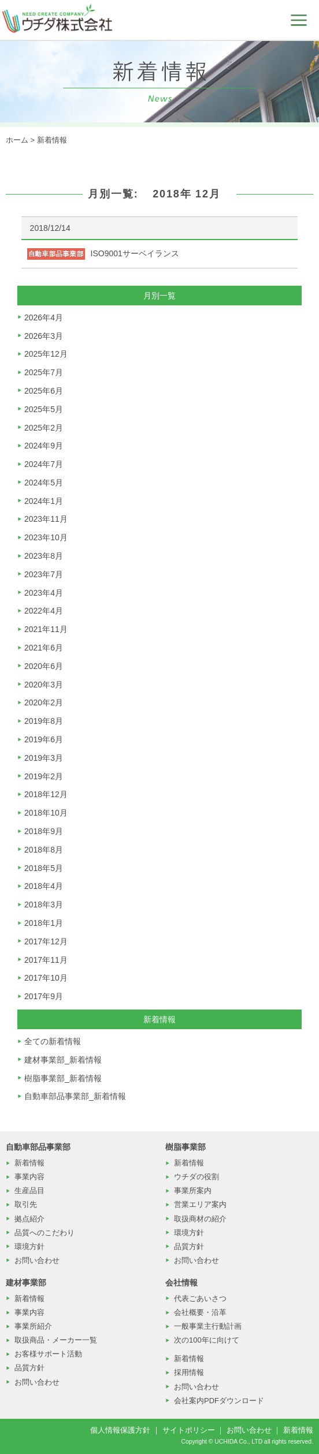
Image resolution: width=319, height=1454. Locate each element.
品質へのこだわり (44, 1232)
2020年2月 (43, 702)
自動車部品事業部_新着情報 (75, 1096)
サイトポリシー (188, 1430)
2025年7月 (43, 372)
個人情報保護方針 (120, 1430)
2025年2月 (43, 427)
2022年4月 (43, 610)
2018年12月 (46, 794)
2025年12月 (46, 353)
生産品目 (29, 1190)
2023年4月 (43, 592)
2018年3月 (43, 904)
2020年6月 (43, 666)
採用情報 (189, 1372)
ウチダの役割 (196, 1176)
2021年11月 (46, 629)
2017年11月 (46, 960)
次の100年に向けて (206, 1340)
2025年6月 (43, 390)
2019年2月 (43, 776)
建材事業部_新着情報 (63, 1059)
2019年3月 (43, 757)
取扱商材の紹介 (200, 1218)
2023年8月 (43, 555)
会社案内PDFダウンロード (219, 1400)
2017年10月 (46, 977)
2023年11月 (46, 519)
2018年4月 (43, 886)
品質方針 (189, 1246)
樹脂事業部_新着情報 (63, 1078)
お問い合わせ (37, 1260)
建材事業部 (26, 1283)
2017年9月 (43, 996)
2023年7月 (43, 574)
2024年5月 (43, 482)
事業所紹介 (33, 1326)
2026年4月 (43, 317)
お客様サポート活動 (48, 1354)
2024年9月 (43, 445)
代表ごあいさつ (200, 1298)
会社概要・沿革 (200, 1312)
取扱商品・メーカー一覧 (55, 1340)
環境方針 (29, 1246)
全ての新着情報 (52, 1041)
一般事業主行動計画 (208, 1326)
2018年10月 (46, 812)
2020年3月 (43, 684)
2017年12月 (46, 941)
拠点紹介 (29, 1218)
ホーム (17, 140)
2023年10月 (46, 537)
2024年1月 (43, 501)
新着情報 (52, 140)
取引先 (25, 1204)
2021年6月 (43, 647)
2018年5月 (43, 868)
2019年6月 (43, 739)
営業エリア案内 (200, 1204)
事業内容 (29, 1176)
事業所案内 (193, 1190)
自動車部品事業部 (38, 1147)
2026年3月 (43, 336)
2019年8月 (43, 721)
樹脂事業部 (185, 1147)
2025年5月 (43, 409)
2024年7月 (43, 464)
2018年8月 (43, 849)
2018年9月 (43, 831)
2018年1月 (43, 923)
